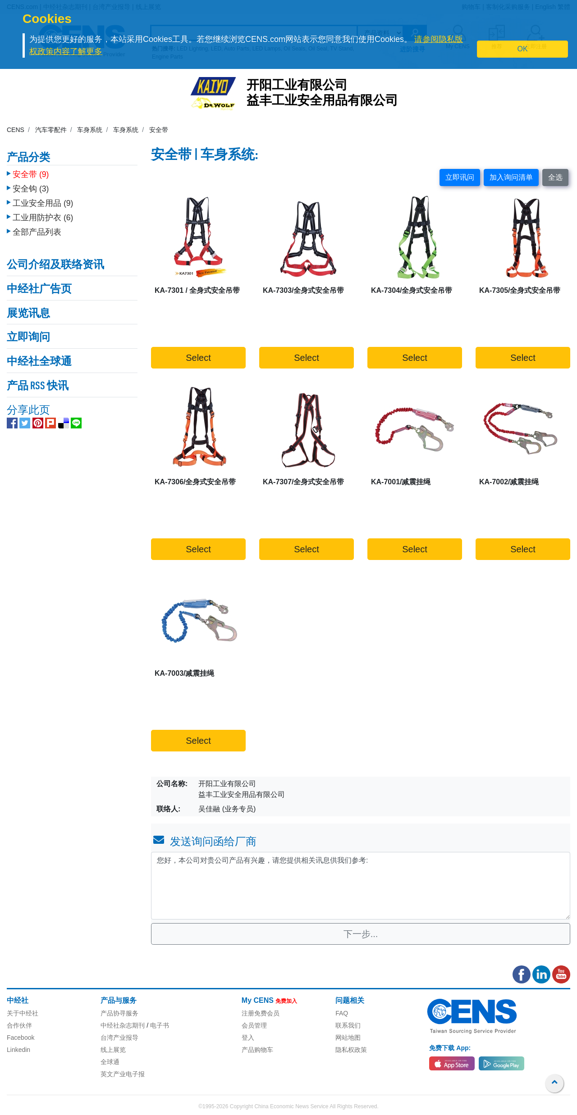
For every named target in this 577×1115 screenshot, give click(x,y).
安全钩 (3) (31, 184)
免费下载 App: (450, 1047)
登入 (248, 1037)
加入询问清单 (511, 177)
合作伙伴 (19, 1025)
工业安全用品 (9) (43, 198)
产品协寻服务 (119, 1013)
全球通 (110, 1061)
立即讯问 (459, 177)
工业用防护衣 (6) (43, 213)
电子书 (159, 1025)
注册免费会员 (260, 1013)
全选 (555, 177)
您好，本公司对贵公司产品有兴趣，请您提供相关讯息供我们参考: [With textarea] (360, 885)
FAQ (341, 1013)
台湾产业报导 (119, 1037)
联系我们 (348, 1025)
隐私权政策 (351, 1049)
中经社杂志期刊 (123, 1025)
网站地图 (348, 1037)
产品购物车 (257, 1049)
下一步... (360, 934)
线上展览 (113, 1049)
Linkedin (18, 1049)
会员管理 (254, 1025)
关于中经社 (22, 1013)
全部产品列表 (37, 227)
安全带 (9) (31, 169)
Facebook (20, 1037)
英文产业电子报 (123, 1074)
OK (522, 49)
